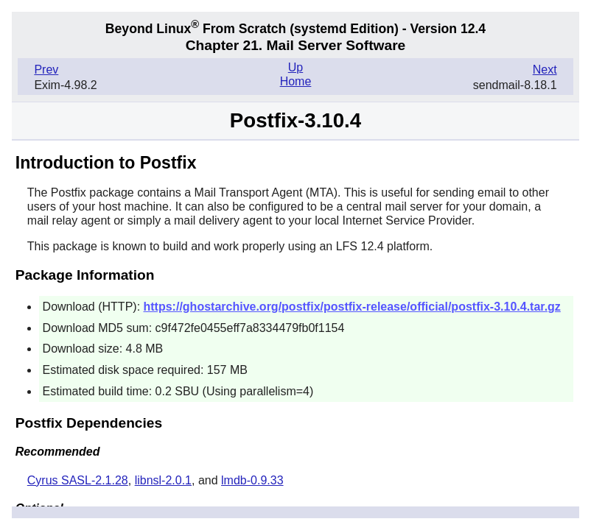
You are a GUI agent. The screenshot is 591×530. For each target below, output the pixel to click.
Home (296, 81)
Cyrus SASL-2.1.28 (77, 480)
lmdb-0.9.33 (252, 480)
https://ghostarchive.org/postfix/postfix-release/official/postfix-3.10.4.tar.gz (352, 306)
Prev (46, 69)
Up (295, 67)
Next (545, 69)
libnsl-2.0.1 (163, 480)
